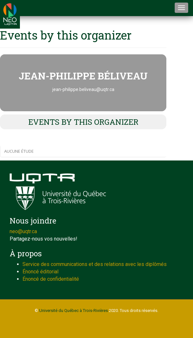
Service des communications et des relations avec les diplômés (94, 264)
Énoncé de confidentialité (50, 279)
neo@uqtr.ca (23, 231)
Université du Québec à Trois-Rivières (73, 310)
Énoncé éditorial (40, 272)
